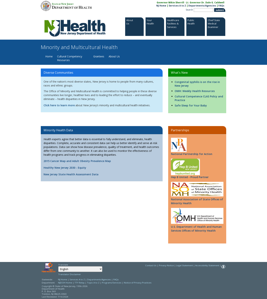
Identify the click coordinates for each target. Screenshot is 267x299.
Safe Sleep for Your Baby (191, 105)
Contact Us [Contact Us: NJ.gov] (150, 265)
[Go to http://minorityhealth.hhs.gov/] (197, 215)
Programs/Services (111, 282)
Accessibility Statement (207, 265)
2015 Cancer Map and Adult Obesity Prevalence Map (77, 161)
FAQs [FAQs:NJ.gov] (221, 5)
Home (49, 56)
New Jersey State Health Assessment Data (71, 174)
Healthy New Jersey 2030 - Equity (65, 167)
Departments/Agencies (202, 5)
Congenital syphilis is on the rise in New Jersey (197, 83)
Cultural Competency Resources (69, 58)
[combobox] (80, 269)
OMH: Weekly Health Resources (195, 91)
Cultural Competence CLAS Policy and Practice (199, 98)
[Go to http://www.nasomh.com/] (197, 189)
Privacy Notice (166, 265)
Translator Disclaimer (69, 274)
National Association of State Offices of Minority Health (197, 201)
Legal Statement (184, 265)
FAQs (116, 279)
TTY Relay (80, 282)
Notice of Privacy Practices (137, 282)
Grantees (98, 56)
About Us (114, 56)
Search (189, 9)
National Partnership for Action (191, 147)
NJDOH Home (65, 282)
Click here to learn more (59, 105)
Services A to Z (177, 5)
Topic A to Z (93, 282)
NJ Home (161, 5)
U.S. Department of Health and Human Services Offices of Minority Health (196, 228)
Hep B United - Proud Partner (190, 169)
